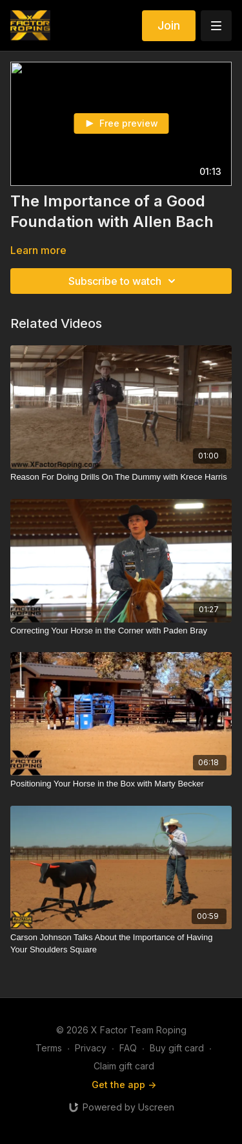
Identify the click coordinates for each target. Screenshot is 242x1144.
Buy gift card (177, 1047)
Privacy (90, 1047)
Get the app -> (124, 1084)
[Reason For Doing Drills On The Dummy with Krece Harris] (121, 477)
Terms (48, 1047)
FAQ (128, 1047)
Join (168, 25)
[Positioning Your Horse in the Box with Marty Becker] (121, 783)
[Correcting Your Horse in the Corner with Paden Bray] (121, 630)
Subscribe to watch (123, 281)
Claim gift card (124, 1065)
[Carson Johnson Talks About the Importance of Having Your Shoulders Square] (121, 943)
